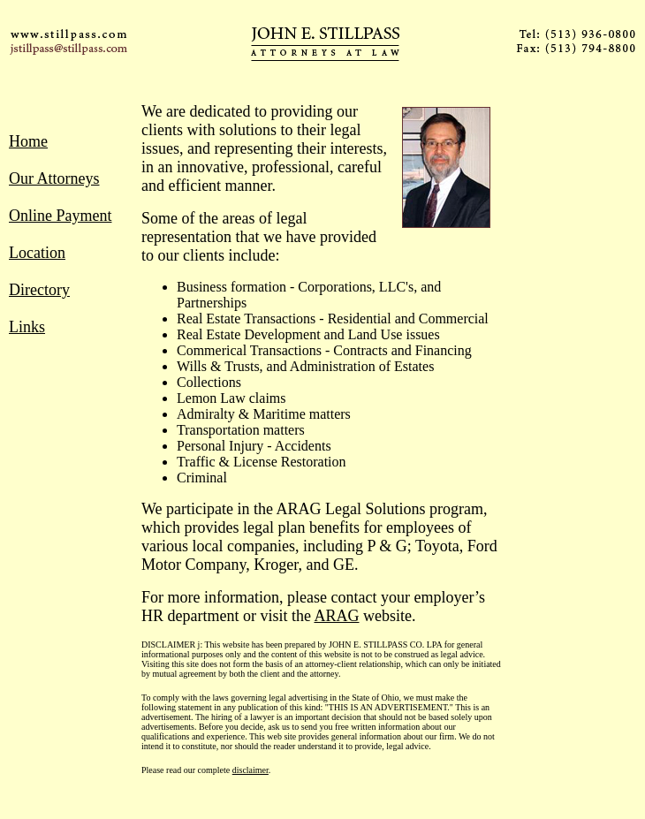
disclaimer (250, 770)
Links (27, 327)
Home (28, 141)
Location (37, 253)
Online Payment (60, 215)
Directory (39, 290)
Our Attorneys (54, 178)
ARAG (336, 616)
